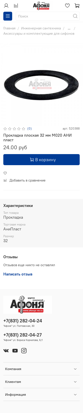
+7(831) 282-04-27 (22, 335)
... (69, 28)
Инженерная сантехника (41, 28)
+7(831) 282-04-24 (22, 321)
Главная (9, 28)
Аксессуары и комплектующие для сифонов (38, 33)
